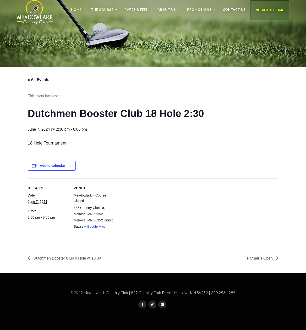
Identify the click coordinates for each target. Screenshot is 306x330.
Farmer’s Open (260, 258)
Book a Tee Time (270, 10)
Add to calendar (52, 166)
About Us (167, 10)
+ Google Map (94, 226)
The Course (102, 10)
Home (76, 10)
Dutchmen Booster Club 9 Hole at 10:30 (66, 258)
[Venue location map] (145, 211)
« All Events (38, 80)
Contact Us (234, 10)
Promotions (199, 10)
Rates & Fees (136, 10)
